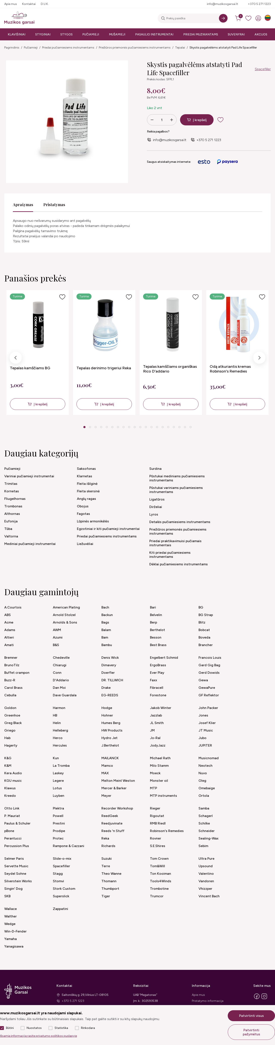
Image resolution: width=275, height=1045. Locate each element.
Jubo (202, 738)
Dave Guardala (64, 695)
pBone (9, 831)
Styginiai (42, 34)
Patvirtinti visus (251, 1016)
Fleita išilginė (87, 484)
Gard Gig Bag (209, 665)
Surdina (155, 469)
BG (201, 607)
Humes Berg (110, 723)
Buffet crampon (16, 673)
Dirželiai (155, 507)
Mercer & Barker (114, 788)
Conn (57, 673)
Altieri (9, 637)
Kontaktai (29, 4)
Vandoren (206, 881)
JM (152, 730)
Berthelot (157, 630)
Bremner (10, 658)
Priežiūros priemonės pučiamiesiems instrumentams (135, 47)
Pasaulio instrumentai (154, 34)
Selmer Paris (14, 858)
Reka (105, 838)
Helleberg (60, 730)
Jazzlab (156, 715)
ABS (7, 615)
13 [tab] (151, 427)
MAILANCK (110, 758)
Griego (9, 730)
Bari (153, 607)
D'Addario (61, 680)
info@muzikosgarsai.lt (222, 4)
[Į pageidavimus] (62, 297)
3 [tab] (95, 427)
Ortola (204, 796)
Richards (108, 846)
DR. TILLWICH (112, 680)
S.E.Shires (157, 846)
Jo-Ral (155, 738)
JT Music (206, 730)
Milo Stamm (159, 766)
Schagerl (206, 816)
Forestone (158, 695)
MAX (105, 773)
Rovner (155, 838)
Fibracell (156, 688)
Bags (105, 622)
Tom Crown (159, 858)
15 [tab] (163, 427)
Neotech (205, 766)
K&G (7, 758)
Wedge (9, 924)
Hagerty (10, 745)
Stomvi (58, 881)
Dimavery (108, 665)
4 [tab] (101, 427)
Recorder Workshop (117, 808)
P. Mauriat (12, 816)
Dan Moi (59, 688)
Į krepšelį (200, 120)
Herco (58, 738)
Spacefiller (263, 69)
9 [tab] (129, 427)
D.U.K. (45, 4)
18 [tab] (179, 427)
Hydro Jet (109, 738)
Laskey (58, 773)
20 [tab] (190, 427)
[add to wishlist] (224, 119)
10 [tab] (135, 427)
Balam (106, 630)
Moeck (155, 773)
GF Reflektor (209, 695)
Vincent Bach (209, 896)
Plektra (58, 808)
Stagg (58, 874)
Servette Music (16, 866)
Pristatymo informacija (207, 1001)
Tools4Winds (160, 881)
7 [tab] (118, 427)
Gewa (203, 680)
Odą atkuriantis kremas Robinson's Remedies (230, 369)
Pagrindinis (11, 47)
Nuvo (203, 773)
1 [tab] (84, 427)
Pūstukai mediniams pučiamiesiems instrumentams (177, 478)
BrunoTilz (11, 665)
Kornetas (11, 491)
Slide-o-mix (62, 858)
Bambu (106, 645)
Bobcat (204, 630)
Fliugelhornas (15, 499)
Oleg (202, 781)
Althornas (12, 514)
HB (55, 715)
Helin (57, 723)
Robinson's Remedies (167, 831)
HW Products (111, 730)
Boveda (204, 637)
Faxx (153, 680)
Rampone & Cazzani (68, 846)
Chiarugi (59, 665)
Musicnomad (209, 758)
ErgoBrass (158, 665)
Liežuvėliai (85, 544)
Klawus (10, 788)
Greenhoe (12, 715)
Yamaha (10, 939)
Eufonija (11, 521)
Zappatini (60, 909)
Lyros (153, 514)
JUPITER (205, 745)
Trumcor (156, 896)
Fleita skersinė (88, 491)
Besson (155, 637)
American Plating (66, 607)
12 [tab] (146, 427)
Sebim (203, 846)
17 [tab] (174, 427)
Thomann (108, 881)
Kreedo (10, 796)
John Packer (208, 708)
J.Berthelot (110, 745)
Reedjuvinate (111, 823)
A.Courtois (12, 607)
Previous (15, 359)
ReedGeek (109, 816)
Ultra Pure (206, 858)
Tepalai (180, 47)
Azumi (58, 637)
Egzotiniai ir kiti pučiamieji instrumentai (108, 529)
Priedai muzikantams (200, 34)
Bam (104, 637)
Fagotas (83, 514)
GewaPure (207, 688)
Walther (10, 916)
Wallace (10, 909)
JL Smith (157, 723)
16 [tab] (168, 427)
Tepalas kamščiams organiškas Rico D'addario (170, 369)
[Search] (223, 18)
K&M (7, 766)
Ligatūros (157, 499)
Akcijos (261, 34)
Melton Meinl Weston (118, 781)
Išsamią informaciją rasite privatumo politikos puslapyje (38, 1036)
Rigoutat (157, 816)
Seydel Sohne (15, 874)
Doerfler (108, 673)
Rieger (155, 808)
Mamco (107, 766)
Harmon (59, 708)
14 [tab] (157, 427)
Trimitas (10, 484)
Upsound (206, 866)
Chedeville (61, 658)
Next (259, 359)
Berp (153, 622)
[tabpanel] (37, 352)
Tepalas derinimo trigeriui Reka (103, 368)
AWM (57, 630)
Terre (105, 866)
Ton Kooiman (160, 874)
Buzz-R (9, 680)
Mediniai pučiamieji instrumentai (30, 544)
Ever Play (157, 673)
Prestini (59, 823)
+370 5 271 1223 (259, 4)
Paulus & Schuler (17, 823)
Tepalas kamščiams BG (30, 368)
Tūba (8, 529)
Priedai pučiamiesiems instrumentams (68, 47)
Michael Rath (160, 758)
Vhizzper (205, 889)
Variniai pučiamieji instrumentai (29, 476)
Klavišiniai (16, 34)
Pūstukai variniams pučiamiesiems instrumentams (176, 490)
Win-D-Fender (15, 931)
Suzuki (106, 858)
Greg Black (13, 723)
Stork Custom (64, 889)
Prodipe (59, 831)
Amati (9, 645)
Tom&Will (157, 866)
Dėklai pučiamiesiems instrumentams (178, 564)
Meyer (106, 796)
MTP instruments (163, 796)
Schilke (204, 823)
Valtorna (11, 536)
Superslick (61, 896)
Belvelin (156, 615)
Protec (58, 838)
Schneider (207, 831)
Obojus (83, 506)
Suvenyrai (236, 34)
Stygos (66, 34)
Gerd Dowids (209, 673)
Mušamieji (117, 34)
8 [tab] (123, 427)
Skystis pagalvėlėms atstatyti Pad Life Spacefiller (223, 47)
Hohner (107, 715)
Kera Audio (13, 773)
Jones (203, 715)
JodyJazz (157, 745)
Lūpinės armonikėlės (93, 521)
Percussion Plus (16, 846)
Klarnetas (84, 476)
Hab (7, 738)
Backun (107, 615)
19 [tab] (185, 427)
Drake (106, 688)
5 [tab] (106, 427)
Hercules (60, 745)
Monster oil (159, 781)
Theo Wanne (111, 874)
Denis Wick (110, 658)
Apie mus (10, 4)
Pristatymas (54, 204)
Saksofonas (86, 469)
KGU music (13, 781)
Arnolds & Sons (65, 622)
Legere (58, 781)
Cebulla (10, 695)
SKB (7, 896)
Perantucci (12, 838)
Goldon (10, 708)
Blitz (202, 622)
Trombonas (13, 506)
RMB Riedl (158, 823)
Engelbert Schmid (164, 658)
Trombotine (159, 889)
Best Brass (158, 645)
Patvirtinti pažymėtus (251, 1032)
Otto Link (11, 808)
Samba (204, 808)
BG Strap (206, 615)
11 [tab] (140, 427)
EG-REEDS (109, 695)
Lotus (57, 788)
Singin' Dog (13, 889)
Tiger (105, 896)
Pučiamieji (90, 34)
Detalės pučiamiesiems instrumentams (179, 522)
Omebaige (207, 788)
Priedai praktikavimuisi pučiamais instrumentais (175, 543)
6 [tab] (112, 427)
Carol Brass (13, 688)
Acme (8, 622)
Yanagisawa (13, 946)
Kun (56, 758)
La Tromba (61, 766)
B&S (56, 645)
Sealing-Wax (208, 838)
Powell (58, 816)
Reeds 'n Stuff (112, 831)
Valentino (206, 874)
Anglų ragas (86, 499)
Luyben (58, 796)
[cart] (238, 18)
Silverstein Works (18, 881)
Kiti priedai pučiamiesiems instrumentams (170, 555)
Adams (9, 630)
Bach (105, 607)
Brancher (206, 645)
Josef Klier (207, 723)
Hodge (106, 708)
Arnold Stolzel (64, 615)
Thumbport (110, 889)
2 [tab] (90, 427)
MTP (153, 788)
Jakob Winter (160, 708)
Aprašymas (23, 204)
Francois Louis (210, 658)
